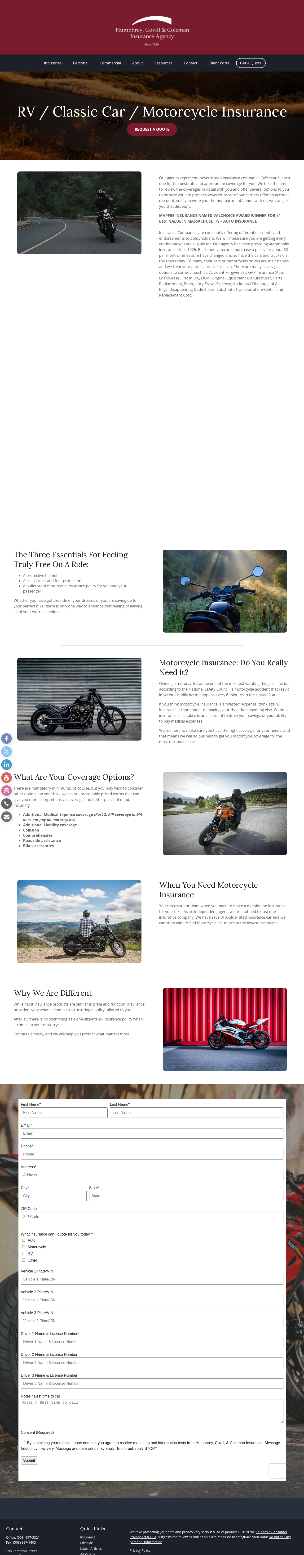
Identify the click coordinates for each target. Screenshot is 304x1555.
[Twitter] (6, 751)
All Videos (87, 1542)
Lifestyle (86, 1531)
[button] (52, 51)
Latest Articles (91, 1536)
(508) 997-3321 (28, 1525)
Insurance (87, 1525)
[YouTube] (6, 777)
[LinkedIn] (6, 764)
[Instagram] (6, 790)
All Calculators (91, 1548)
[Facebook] (6, 738)
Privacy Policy (140, 1538)
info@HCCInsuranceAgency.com (31, 1552)
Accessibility (139, 1547)
